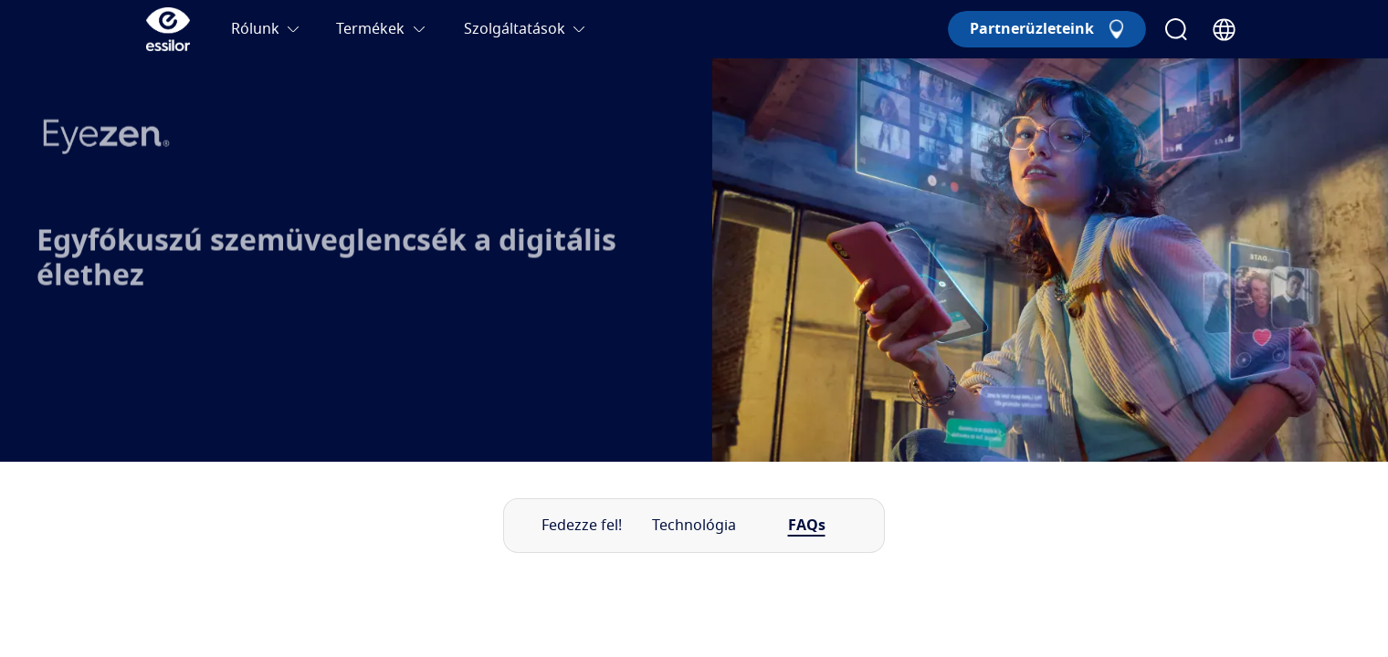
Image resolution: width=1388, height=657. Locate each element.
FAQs (806, 525)
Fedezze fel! (582, 525)
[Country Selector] (1224, 29)
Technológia (694, 525)
